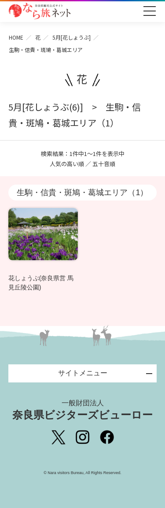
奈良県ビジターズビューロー (82, 410)
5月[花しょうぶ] (71, 37)
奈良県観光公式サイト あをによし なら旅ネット (39, 11)
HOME (16, 37)
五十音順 (103, 163)
